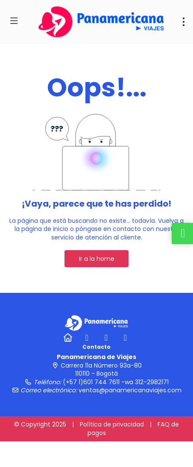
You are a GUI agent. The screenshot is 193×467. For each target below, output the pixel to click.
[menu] (183, 22)
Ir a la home (96, 258)
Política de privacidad (112, 424)
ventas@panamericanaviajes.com (130, 390)
